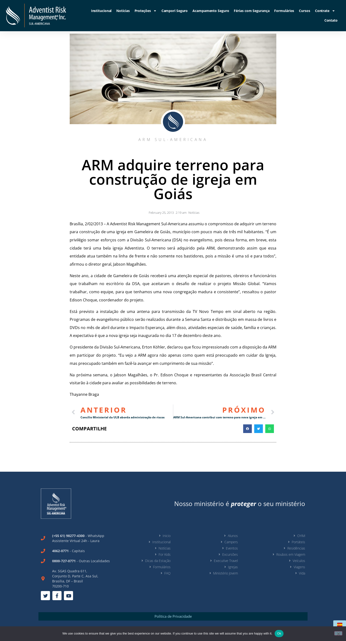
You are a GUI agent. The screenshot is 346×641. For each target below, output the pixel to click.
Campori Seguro (174, 10)
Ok (279, 633)
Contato (331, 20)
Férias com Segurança (251, 10)
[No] (338, 633)
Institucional (101, 10)
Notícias (123, 10)
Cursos (304, 10)
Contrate (325, 11)
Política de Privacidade (173, 616)
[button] (247, 428)
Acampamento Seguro (210, 10)
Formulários (284, 10)
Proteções (146, 11)
